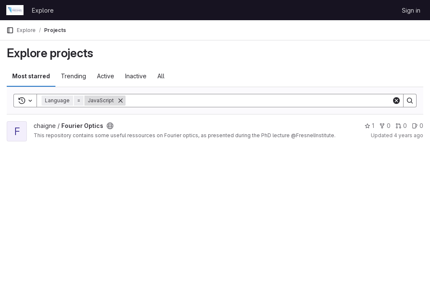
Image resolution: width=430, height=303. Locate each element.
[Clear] (396, 101)
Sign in (411, 10)
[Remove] (120, 101)
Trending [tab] (73, 76)
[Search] (258, 101)
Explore (43, 10)
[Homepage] (15, 10)
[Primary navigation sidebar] (10, 30)
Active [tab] (105, 76)
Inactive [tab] (136, 76)
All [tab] (161, 76)
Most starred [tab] (31, 76)
